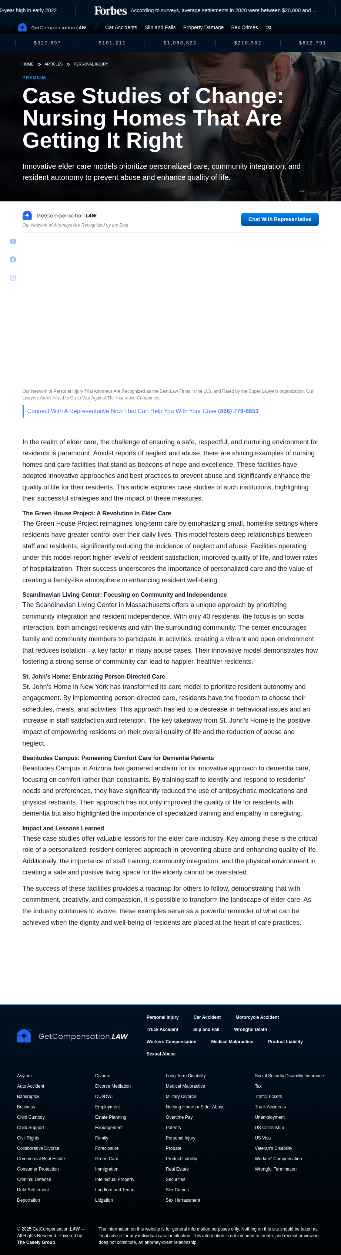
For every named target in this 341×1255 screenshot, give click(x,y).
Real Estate (177, 1169)
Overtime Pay (179, 1117)
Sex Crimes (244, 27)
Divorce (102, 1075)
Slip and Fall (206, 1029)
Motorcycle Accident (257, 1017)
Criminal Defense (34, 1179)
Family (101, 1138)
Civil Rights (28, 1138)
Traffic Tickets (268, 1096)
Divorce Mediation (113, 1086)
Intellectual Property (114, 1179)
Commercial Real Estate (41, 1158)
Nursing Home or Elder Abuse (195, 1107)
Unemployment (270, 1117)
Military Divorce (181, 1096)
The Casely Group (36, 1242)
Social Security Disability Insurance (289, 1075)
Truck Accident (162, 1029)
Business (26, 1107)
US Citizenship (269, 1127)
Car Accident (207, 1017)
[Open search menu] (268, 28)
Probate (173, 1148)
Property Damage (203, 27)
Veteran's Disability (273, 1148)
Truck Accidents (270, 1107)
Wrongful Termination (276, 1169)
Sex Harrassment (183, 1200)
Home (28, 64)
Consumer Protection (38, 1169)
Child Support (30, 1127)
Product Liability (285, 1041)
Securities (175, 1179)
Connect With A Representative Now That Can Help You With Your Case (143, 411)
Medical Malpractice (232, 1041)
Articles (54, 64)
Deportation (28, 1200)
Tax (258, 1086)
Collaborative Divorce (38, 1148)
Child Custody (31, 1117)
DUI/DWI (104, 1096)
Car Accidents (121, 27)
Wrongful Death (250, 1029)
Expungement (109, 1127)
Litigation (104, 1200)
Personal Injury (91, 64)
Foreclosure (106, 1148)
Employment (107, 1107)
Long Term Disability (186, 1075)
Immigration (106, 1169)
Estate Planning (110, 1117)
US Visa (263, 1138)
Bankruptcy (28, 1096)
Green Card (106, 1158)
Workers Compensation (171, 1041)
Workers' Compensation (278, 1158)
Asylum (24, 1075)
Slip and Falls (160, 27)
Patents (173, 1127)
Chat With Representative (279, 219)
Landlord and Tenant (115, 1189)
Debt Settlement (33, 1189)
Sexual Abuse (161, 1054)
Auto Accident (30, 1086)
